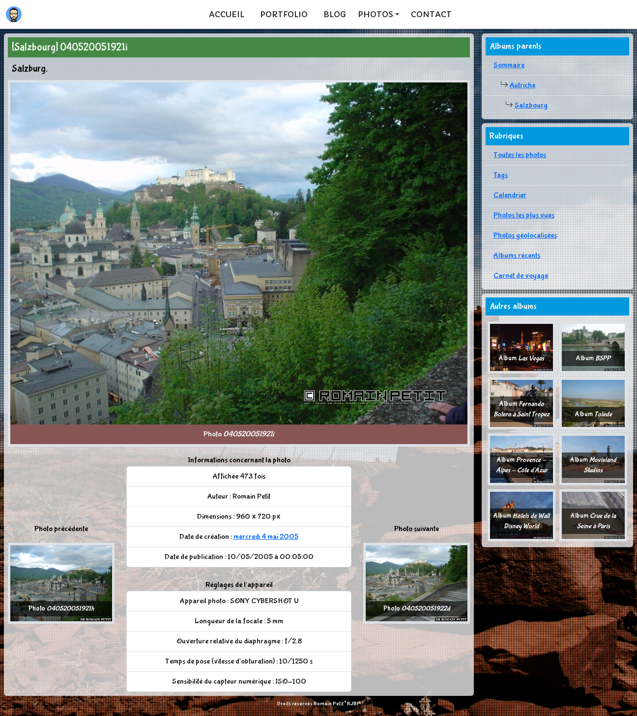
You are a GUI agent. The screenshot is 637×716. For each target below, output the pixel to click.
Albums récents (516, 255)
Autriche (522, 85)
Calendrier (509, 195)
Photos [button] (375, 14)
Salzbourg (531, 105)
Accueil (226, 14)
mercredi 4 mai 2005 (265, 536)
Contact (431, 14)
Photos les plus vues (523, 215)
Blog (334, 14)
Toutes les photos (519, 154)
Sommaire (508, 65)
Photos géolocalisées (525, 235)
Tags (500, 175)
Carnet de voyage (520, 275)
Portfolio (284, 14)
